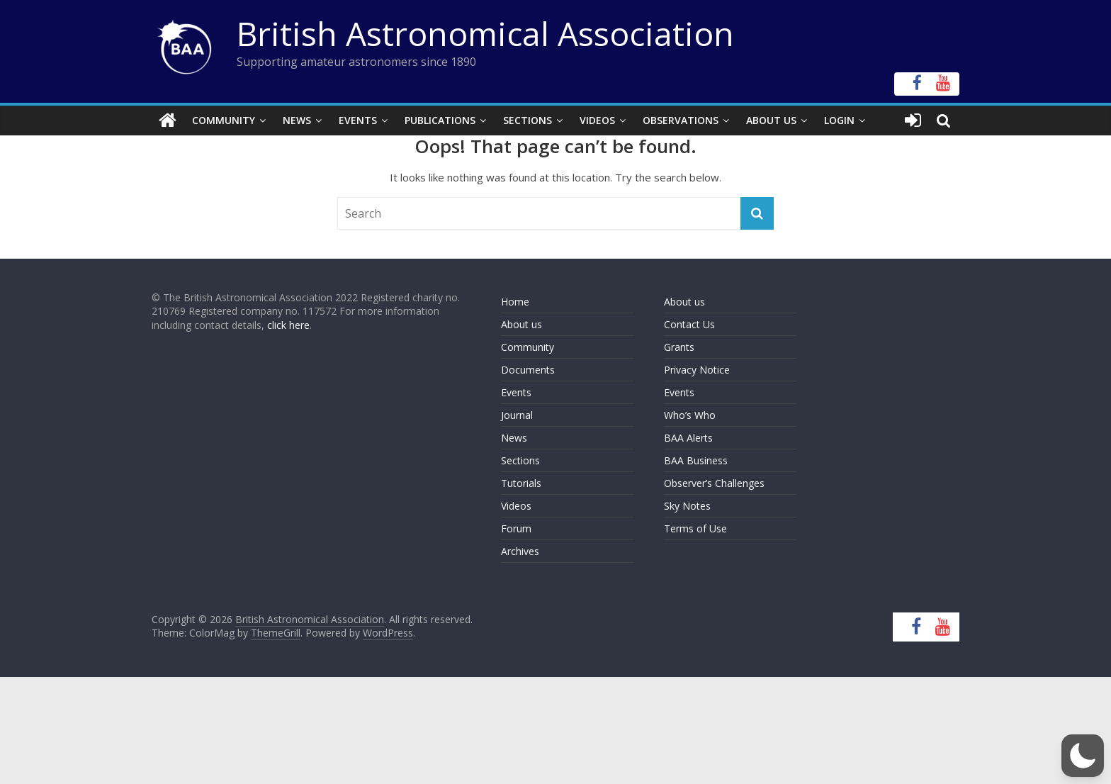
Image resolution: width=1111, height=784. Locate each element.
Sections (527, 120)
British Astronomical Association (485, 33)
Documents (528, 369)
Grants (679, 347)
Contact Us (689, 324)
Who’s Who (690, 415)
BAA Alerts (688, 437)
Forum (516, 528)
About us (521, 324)
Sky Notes (687, 506)
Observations (680, 120)
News (297, 120)
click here (288, 325)
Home (515, 301)
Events (358, 120)
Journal (517, 415)
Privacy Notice (697, 369)
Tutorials (521, 483)
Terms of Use (695, 528)
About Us (771, 120)
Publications (440, 120)
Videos (597, 120)
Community (223, 120)
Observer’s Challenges (714, 483)
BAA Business (696, 460)
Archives (520, 551)
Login (839, 120)
